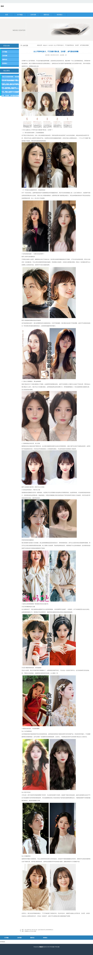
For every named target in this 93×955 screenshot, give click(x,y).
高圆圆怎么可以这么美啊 (30, 931)
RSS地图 (52, 946)
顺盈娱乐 (45, 45)
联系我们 (4, 63)
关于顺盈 (4, 51)
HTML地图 (57, 946)
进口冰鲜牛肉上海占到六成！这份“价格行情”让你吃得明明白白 (39, 929)
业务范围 (4, 55)
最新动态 (4, 59)
